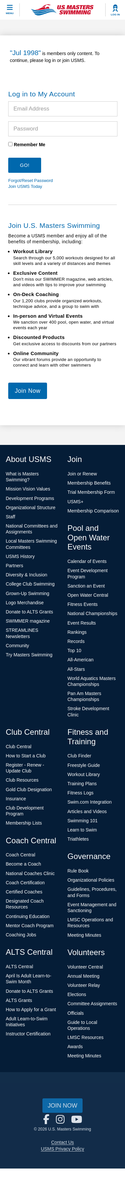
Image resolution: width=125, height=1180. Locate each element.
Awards (75, 1046)
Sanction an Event (86, 586)
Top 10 (74, 650)
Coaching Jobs (21, 934)
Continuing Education (28, 916)
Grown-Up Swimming (27, 593)
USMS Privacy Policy (62, 1148)
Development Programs (30, 498)
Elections (76, 994)
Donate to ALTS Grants (29, 611)
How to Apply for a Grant (31, 1009)
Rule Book (78, 870)
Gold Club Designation (29, 789)
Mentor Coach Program (30, 925)
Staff (10, 516)
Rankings (77, 632)
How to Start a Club (26, 755)
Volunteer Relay (83, 985)
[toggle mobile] (10, 9)
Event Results (81, 623)
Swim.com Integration (89, 802)
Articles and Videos (87, 811)
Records (76, 641)
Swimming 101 (82, 820)
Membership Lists (24, 823)
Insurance (16, 798)
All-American (80, 659)
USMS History (20, 556)
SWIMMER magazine (28, 621)
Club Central (19, 746)
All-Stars (76, 669)
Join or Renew (82, 473)
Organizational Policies (90, 880)
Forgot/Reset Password (30, 180)
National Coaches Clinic (30, 873)
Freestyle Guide (83, 765)
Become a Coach (23, 864)
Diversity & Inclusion (26, 574)
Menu (10, 13)
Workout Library (83, 774)
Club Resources (22, 780)
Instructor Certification (28, 1033)
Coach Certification (25, 882)
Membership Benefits (89, 483)
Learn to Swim (82, 829)
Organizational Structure (31, 507)
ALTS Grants (19, 1000)
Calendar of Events (87, 561)
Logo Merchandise (25, 602)
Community (17, 645)
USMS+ (75, 501)
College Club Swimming (30, 584)
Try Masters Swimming (29, 654)
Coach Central (21, 854)
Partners (14, 565)
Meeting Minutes (84, 935)
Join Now (27, 391)
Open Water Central (87, 595)
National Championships (92, 613)
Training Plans (82, 783)
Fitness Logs (80, 792)
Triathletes (78, 839)
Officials (75, 1013)
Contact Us (62, 1142)
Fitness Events (82, 604)
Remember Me (29, 144)
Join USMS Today (25, 186)
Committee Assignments (92, 1003)
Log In (115, 14)
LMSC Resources (85, 1037)
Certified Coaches (24, 891)
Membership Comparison (93, 510)
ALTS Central (19, 966)
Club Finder (79, 755)
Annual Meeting (83, 976)
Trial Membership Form (91, 492)
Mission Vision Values (28, 488)
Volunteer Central (85, 967)
